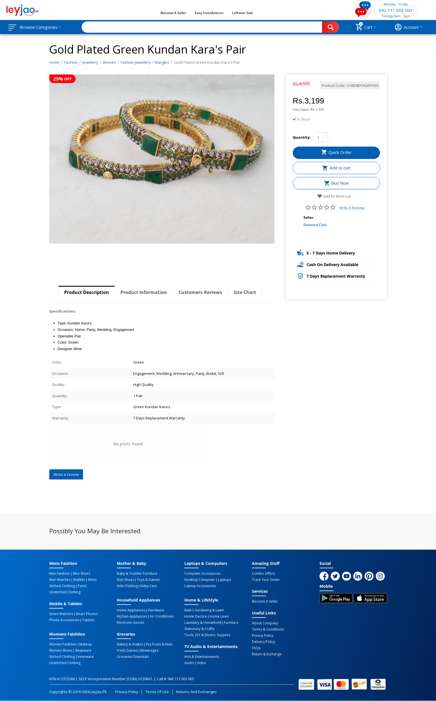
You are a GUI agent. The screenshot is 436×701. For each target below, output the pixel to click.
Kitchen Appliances (132, 616)
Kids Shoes (125, 579)
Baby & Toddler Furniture (137, 573)
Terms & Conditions (268, 629)
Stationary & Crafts (199, 629)
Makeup (85, 644)
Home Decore (195, 616)
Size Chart (245, 292)
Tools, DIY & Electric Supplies (207, 635)
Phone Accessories (64, 620)
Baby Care (148, 586)
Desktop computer (199, 579)
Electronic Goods (130, 622)
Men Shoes (81, 573)
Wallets (79, 579)
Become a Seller (173, 12)
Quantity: (301, 137)
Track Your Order (266, 579)
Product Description (86, 292)
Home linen (219, 616)
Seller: (308, 217)
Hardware (156, 610)
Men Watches (59, 579)
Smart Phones (87, 614)
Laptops (224, 579)
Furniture (231, 622)
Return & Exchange (266, 654)
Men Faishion (59, 573)
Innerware (86, 656)
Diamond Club (314, 224)
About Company (265, 623)
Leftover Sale (242, 12)
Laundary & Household (202, 622)
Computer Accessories (202, 573)
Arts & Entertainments (201, 656)
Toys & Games (148, 579)
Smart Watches (61, 614)
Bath (188, 610)
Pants (82, 586)
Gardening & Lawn (209, 610)
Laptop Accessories (200, 586)
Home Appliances (131, 610)
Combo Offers (263, 573)
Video (201, 663)
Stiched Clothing (62, 586)
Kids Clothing (127, 586)
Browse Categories (38, 27)
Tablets (88, 620)
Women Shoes (60, 650)
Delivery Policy (263, 641)
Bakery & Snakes (130, 644)
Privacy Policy (262, 635)
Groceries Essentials (133, 656)
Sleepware (83, 650)
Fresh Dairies (127, 650)
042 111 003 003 (396, 10)
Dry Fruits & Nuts (159, 644)
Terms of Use (157, 691)
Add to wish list (334, 196)
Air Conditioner (162, 616)
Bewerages (149, 650)
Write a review (351, 208)
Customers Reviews (200, 292)
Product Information (143, 292)
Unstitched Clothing (65, 592)
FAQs (256, 648)
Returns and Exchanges (196, 691)
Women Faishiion (63, 644)
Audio (189, 663)
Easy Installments (209, 12)
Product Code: (333, 85)
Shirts (92, 579)
